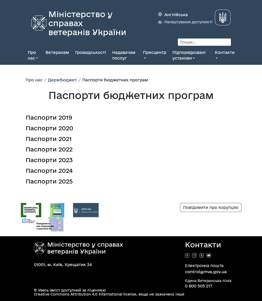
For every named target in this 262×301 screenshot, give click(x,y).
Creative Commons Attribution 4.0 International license (85, 294)
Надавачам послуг (123, 55)
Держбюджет (62, 80)
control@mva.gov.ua (206, 271)
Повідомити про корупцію (210, 207)
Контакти (224, 52)
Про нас (32, 55)
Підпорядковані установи (189, 55)
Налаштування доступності (188, 22)
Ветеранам (57, 52)
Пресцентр (154, 52)
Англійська (176, 14)
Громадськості (90, 52)
